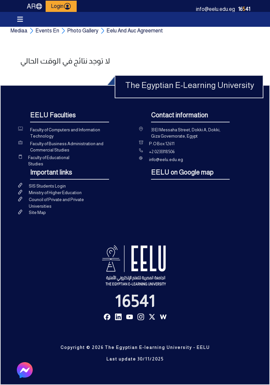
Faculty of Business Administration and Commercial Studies (66, 147)
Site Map (37, 212)
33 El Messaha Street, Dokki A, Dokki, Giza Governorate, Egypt (185, 133)
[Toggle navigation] (20, 19)
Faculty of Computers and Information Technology (65, 133)
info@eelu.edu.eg (215, 9)
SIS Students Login (47, 186)
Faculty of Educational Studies (48, 161)
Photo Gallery (82, 30)
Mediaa (19, 30)
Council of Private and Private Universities (56, 203)
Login (61, 6)
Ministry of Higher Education (55, 192)
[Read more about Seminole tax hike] (107, 316)
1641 (244, 9)
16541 (135, 301)
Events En (47, 30)
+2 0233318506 (161, 151)
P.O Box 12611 (161, 143)
